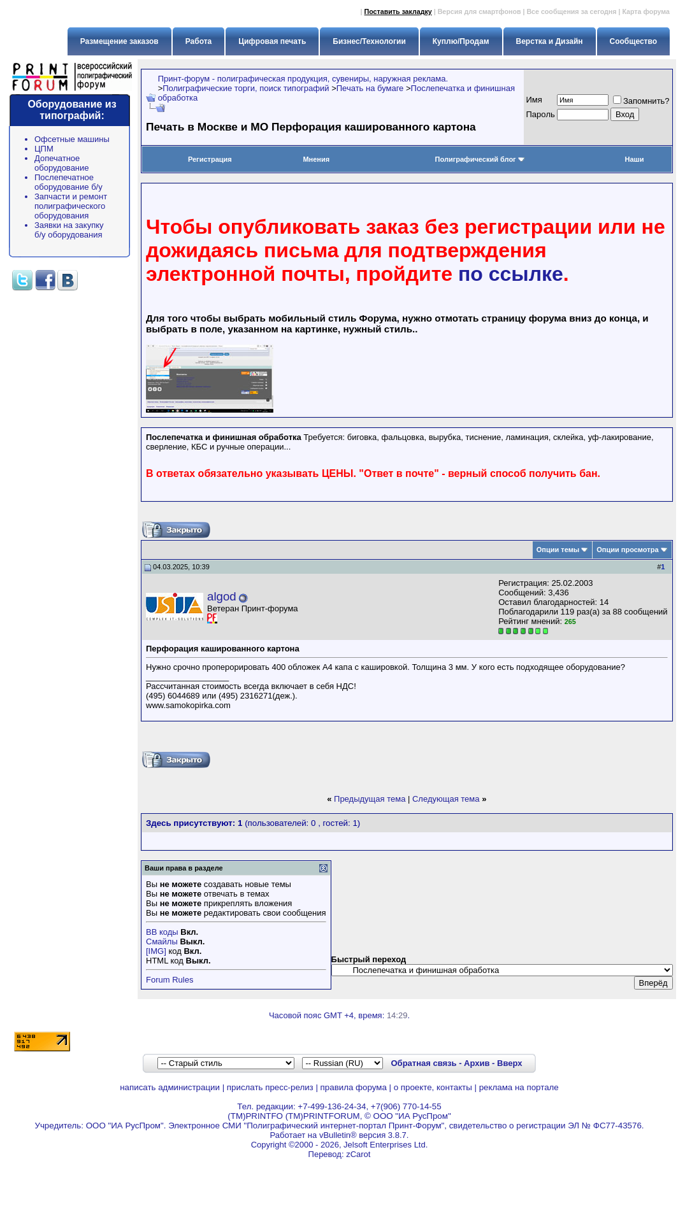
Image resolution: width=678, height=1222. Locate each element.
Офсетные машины (72, 139)
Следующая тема (446, 799)
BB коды (162, 932)
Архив (476, 1063)
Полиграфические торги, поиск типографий (245, 88)
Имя (534, 99)
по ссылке (510, 273)
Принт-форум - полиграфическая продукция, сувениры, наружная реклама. (303, 78)
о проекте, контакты (433, 1087)
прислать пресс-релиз (270, 1087)
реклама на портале (519, 1087)
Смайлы (162, 941)
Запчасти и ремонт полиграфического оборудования (70, 206)
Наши (634, 159)
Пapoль (540, 114)
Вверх (509, 1063)
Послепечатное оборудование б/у (68, 182)
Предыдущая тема (369, 799)
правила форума (354, 1087)
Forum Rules (169, 979)
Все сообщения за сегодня (571, 11)
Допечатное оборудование (61, 163)
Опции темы (558, 549)
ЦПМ (44, 148)
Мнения (316, 159)
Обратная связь (423, 1063)
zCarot (358, 1154)
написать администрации (170, 1087)
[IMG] (156, 951)
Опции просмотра (627, 549)
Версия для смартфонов (479, 11)
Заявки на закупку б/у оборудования (69, 229)
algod (221, 596)
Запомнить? (641, 101)
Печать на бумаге (370, 88)
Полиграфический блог (480, 159)
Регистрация (210, 159)
